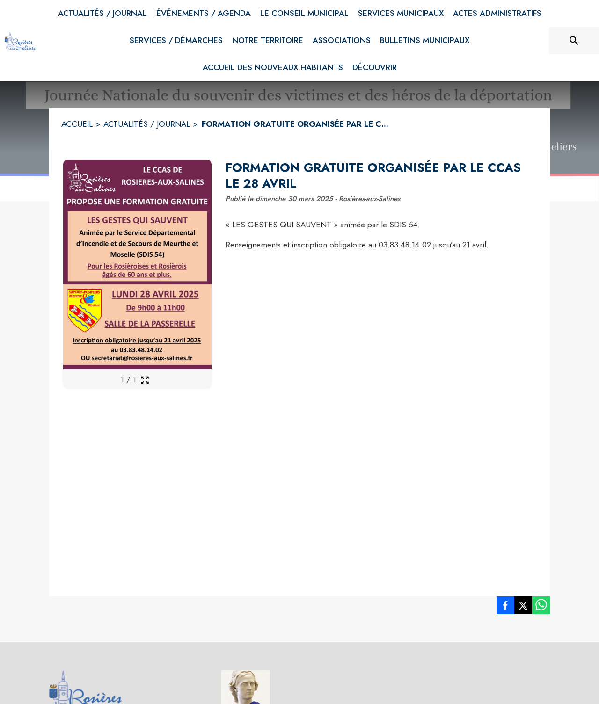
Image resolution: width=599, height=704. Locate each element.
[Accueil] (20, 40)
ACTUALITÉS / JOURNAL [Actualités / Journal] (146, 124)
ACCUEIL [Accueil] (77, 124)
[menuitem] (102, 13)
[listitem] (505, 607)
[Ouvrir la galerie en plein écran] (144, 380)
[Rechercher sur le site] (574, 41)
